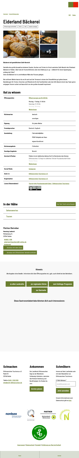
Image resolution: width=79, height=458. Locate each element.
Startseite (5, 14)
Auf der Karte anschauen (66, 201)
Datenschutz (30, 442)
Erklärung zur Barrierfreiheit (51, 442)
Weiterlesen (33, 109)
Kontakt (38, 442)
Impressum (21, 442)
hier (70, 397)
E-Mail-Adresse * (61, 377)
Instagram (32, 166)
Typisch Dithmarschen (14, 14)
